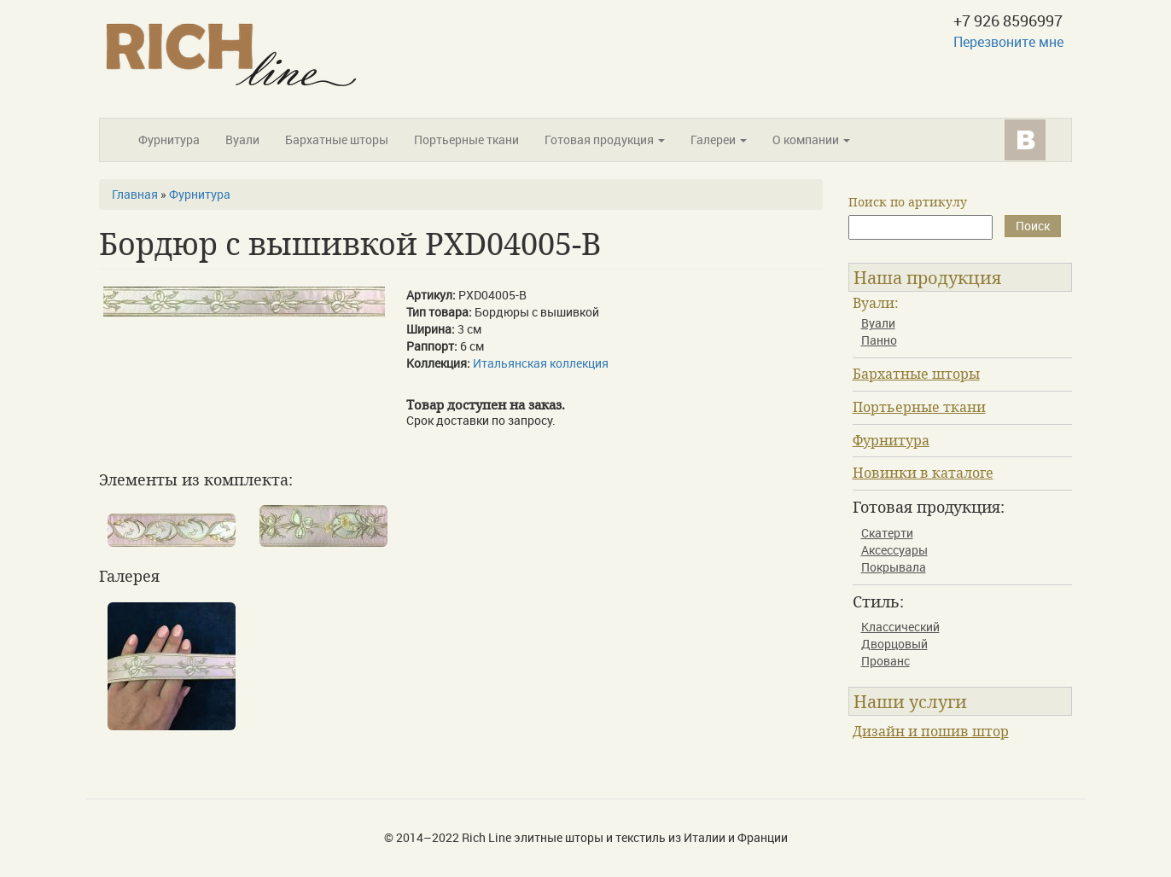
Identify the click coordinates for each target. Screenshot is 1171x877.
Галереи (718, 139)
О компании (811, 139)
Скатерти (887, 533)
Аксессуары (894, 550)
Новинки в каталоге (923, 472)
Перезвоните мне (1008, 41)
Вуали (242, 139)
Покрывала (893, 567)
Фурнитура (169, 139)
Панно (879, 340)
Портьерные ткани (466, 139)
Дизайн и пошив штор (931, 731)
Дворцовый (894, 644)
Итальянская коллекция (541, 363)
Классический (900, 627)
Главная (135, 194)
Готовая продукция (605, 139)
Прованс (885, 661)
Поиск (1033, 226)
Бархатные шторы (336, 139)
